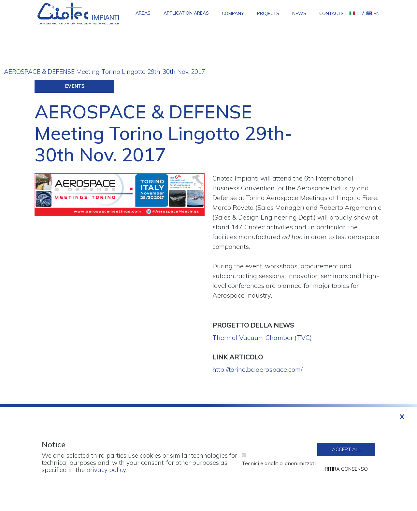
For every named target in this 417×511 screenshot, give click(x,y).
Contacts (331, 13)
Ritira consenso (346, 472)
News (299, 13)
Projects (268, 13)
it (359, 13)
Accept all (346, 453)
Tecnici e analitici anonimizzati (279, 467)
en (377, 13)
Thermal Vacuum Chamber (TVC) (262, 337)
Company (233, 13)
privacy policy (106, 473)
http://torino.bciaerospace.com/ (257, 369)
